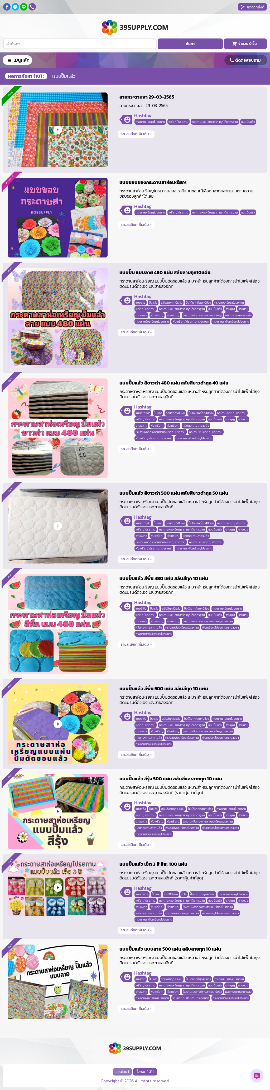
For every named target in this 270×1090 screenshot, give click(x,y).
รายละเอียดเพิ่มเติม (136, 134)
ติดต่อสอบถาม (248, 60)
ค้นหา (190, 44)
